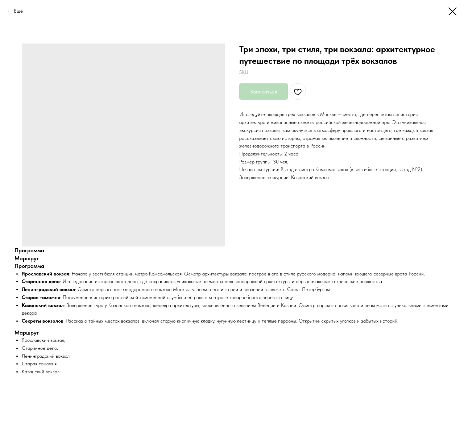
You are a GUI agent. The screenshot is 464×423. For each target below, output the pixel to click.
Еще (18, 11)
